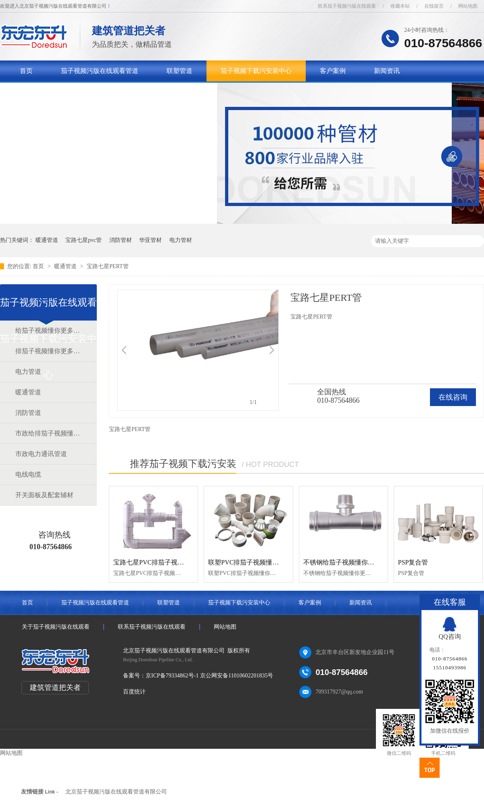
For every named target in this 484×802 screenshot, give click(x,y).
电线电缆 (28, 474)
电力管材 (180, 240)
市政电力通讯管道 (41, 453)
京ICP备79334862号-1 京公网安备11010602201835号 (209, 676)
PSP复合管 (413, 562)
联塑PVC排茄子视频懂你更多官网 (256, 562)
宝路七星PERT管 (107, 266)
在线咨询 (452, 397)
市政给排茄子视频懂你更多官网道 (48, 433)
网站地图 (468, 6)
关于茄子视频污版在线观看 (58, 91)
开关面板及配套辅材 (44, 495)
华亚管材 (150, 240)
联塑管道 (179, 70)
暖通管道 (46, 240)
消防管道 (28, 412)
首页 (26, 70)
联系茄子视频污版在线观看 (347, 6)
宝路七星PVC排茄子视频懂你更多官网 (168, 562)
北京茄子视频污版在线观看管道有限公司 (116, 792)
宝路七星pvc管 (83, 240)
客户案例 (333, 70)
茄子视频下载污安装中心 (256, 70)
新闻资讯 (387, 70)
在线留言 (434, 6)
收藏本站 (400, 6)
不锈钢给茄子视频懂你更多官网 (348, 562)
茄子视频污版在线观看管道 (99, 70)
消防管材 (120, 240)
